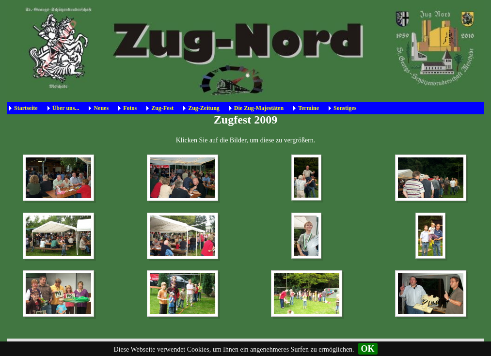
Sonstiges (344, 108)
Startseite (26, 108)
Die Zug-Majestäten (259, 108)
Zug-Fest (162, 108)
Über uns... (65, 108)
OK (368, 349)
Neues (101, 108)
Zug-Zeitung (204, 108)
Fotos (130, 108)
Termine (308, 108)
